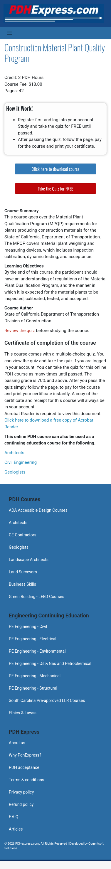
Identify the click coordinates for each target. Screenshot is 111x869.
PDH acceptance (24, 767)
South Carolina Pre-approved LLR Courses (47, 700)
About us (17, 742)
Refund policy (21, 804)
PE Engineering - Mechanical (34, 675)
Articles (16, 829)
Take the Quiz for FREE (55, 188)
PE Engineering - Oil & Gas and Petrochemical (50, 663)
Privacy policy (21, 792)
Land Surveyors (23, 572)
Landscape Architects (28, 559)
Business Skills (22, 584)
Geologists (14, 472)
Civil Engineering (20, 462)
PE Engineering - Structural (33, 688)
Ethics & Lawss (22, 712)
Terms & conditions (26, 779)
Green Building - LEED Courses (36, 596)
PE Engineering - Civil (28, 626)
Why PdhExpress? (25, 755)
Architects (14, 452)
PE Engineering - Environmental (37, 651)
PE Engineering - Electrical (32, 638)
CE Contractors (22, 535)
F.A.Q (13, 816)
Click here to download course (56, 169)
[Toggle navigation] (10, 33)
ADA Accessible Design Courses (38, 510)
